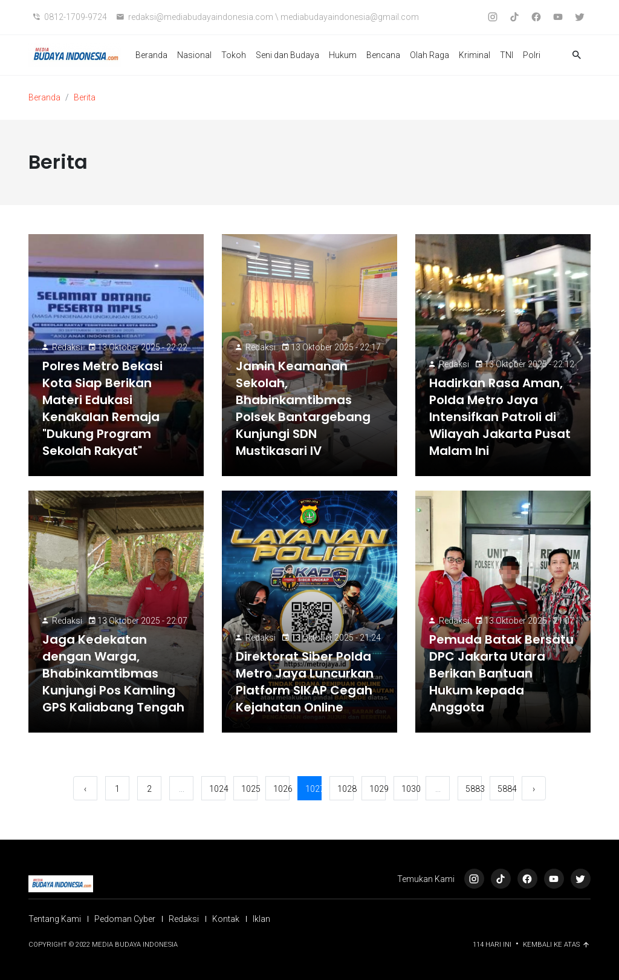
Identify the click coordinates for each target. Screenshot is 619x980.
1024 (217, 789)
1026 (281, 789)
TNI (506, 55)
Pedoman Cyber (124, 919)
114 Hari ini (493, 945)
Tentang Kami (54, 919)
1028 (345, 789)
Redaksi (67, 347)
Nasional (194, 55)
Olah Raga (429, 55)
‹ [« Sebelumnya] (85, 789)
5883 (473, 789)
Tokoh (233, 55)
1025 (249, 789)
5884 (505, 789)
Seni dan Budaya (287, 55)
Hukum (343, 55)
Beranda (151, 55)
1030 (409, 789)
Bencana (383, 55)
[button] (577, 55)
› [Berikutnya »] (534, 789)
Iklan (261, 919)
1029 (377, 789)
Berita (85, 97)
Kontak (225, 919)
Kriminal (474, 55)
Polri (531, 55)
